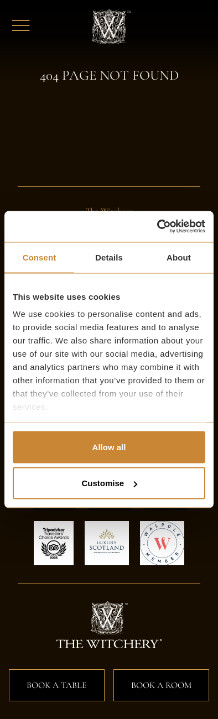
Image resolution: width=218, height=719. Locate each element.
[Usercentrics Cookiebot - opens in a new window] (157, 227)
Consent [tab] (39, 257)
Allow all (109, 446)
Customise (109, 483)
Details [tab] (109, 257)
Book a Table (57, 685)
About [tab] (179, 257)
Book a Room (161, 685)
